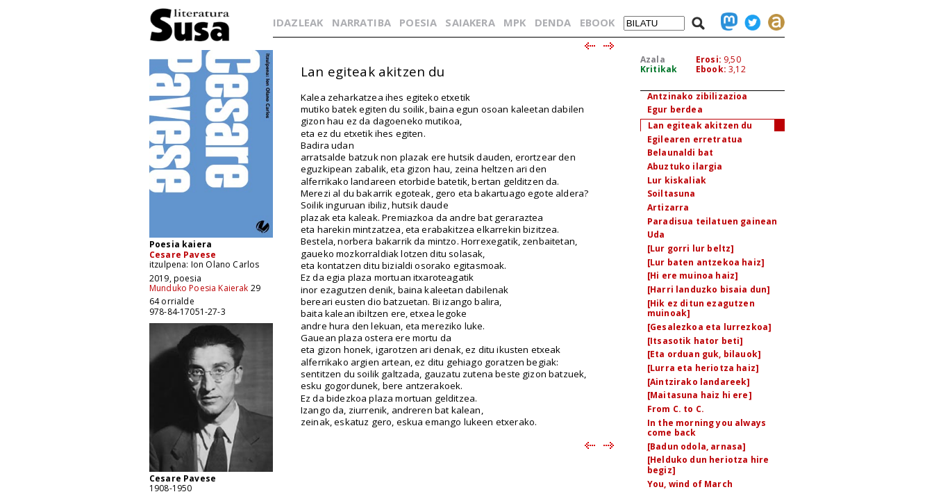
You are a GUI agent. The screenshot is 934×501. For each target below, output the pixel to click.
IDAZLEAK (298, 22)
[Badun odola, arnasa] (696, 446)
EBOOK (597, 22)
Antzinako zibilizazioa (697, 96)
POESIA (418, 22)
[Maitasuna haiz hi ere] (699, 395)
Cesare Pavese (182, 255)
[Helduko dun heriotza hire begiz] (708, 465)
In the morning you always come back (706, 428)
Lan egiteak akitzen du (700, 125)
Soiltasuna (671, 193)
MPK (514, 22)
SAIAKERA (469, 22)
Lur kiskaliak (676, 180)
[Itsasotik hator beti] (695, 341)
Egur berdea (675, 109)
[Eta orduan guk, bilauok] (704, 354)
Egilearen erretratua (694, 139)
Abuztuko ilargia (685, 166)
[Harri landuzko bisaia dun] (708, 289)
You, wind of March (690, 484)
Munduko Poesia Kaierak (199, 288)
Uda (656, 234)
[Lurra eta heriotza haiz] (703, 368)
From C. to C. (675, 409)
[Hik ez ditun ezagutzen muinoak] (701, 308)
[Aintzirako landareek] (699, 382)
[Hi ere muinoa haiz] (692, 275)
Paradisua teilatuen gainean (712, 221)
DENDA (553, 22)
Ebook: (711, 69)
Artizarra (668, 207)
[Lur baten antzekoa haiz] (706, 262)
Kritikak (658, 69)
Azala (652, 59)
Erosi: (709, 59)
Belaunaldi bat (680, 152)
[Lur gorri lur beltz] (690, 248)
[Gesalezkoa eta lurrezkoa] (709, 327)
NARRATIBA (361, 22)
